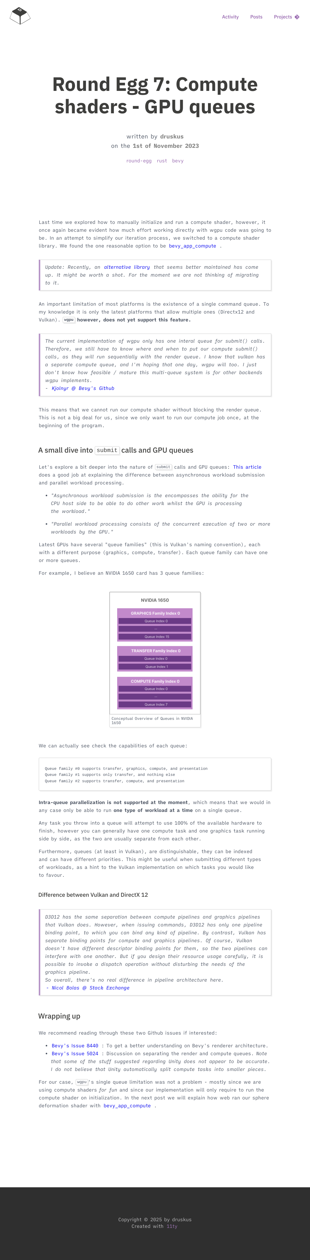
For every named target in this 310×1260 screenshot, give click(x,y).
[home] (20, 17)
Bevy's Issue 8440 (75, 1046)
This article (247, 467)
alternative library (127, 267)
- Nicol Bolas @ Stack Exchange (88, 988)
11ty (172, 1226)
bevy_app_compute (192, 246)
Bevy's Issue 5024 (75, 1054)
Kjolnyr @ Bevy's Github (83, 388)
